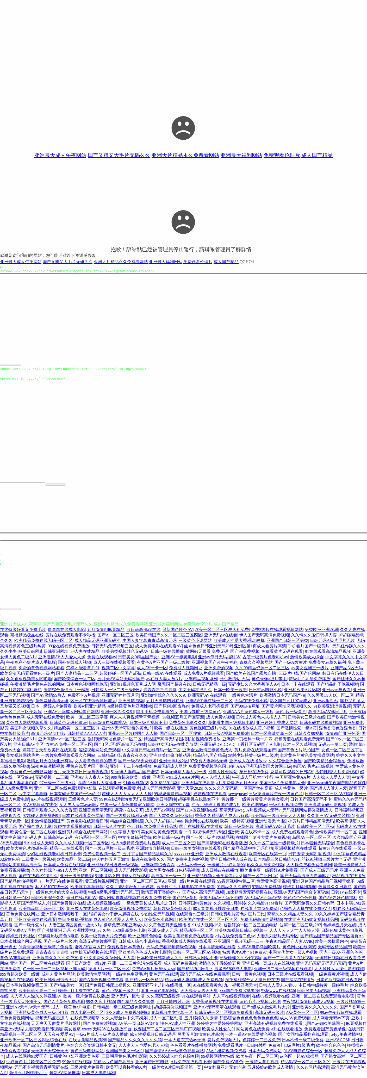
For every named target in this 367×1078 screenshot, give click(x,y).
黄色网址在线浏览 (299, 949)
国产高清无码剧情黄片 (43, 1047)
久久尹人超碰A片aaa (164, 823)
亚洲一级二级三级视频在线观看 (283, 971)
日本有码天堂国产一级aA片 (74, 796)
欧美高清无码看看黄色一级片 (27, 675)
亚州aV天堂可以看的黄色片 (127, 730)
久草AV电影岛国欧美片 (259, 949)
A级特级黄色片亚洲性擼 (130, 708)
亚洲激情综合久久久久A (163, 697)
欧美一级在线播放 (170, 730)
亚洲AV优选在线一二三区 (209, 703)
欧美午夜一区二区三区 (257, 1058)
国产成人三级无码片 (319, 872)
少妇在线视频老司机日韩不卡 (54, 856)
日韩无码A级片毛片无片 (332, 643)
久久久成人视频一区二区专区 (82, 845)
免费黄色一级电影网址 (31, 774)
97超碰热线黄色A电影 (58, 938)
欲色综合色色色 (330, 1047)
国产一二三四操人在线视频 (288, 960)
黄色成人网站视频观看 (27, 725)
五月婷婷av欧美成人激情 (270, 1069)
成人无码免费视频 (180, 965)
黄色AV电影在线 (15, 960)
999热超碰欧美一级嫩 (131, 779)
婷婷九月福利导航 (299, 889)
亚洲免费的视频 (218, 670)
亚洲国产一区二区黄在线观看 (37, 965)
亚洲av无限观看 (336, 692)
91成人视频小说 (206, 927)
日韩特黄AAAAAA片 (86, 736)
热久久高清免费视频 (265, 867)
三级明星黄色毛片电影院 (124, 1058)
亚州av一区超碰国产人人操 (133, 736)
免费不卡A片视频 (83, 697)
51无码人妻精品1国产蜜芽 (135, 774)
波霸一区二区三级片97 (300, 927)
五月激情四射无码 (173, 1004)
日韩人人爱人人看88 (277, 987)
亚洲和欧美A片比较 (302, 692)
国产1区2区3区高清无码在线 (120, 747)
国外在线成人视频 (74, 664)
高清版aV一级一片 (168, 878)
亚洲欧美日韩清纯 (159, 801)
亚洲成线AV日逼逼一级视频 (113, 867)
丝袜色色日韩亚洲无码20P (208, 648)
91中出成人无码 (38, 845)
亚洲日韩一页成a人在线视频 (268, 965)
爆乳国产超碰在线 (174, 686)
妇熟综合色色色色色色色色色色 (249, 1020)
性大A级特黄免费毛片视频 (135, 845)
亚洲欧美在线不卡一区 (249, 834)
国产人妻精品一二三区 (77, 675)
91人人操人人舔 (215, 779)
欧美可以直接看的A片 (126, 1069)
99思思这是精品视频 (172, 796)
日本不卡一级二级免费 (303, 1042)
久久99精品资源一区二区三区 (262, 670)
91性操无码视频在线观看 (93, 954)
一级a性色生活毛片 (129, 976)
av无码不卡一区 (191, 867)
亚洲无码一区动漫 (128, 998)
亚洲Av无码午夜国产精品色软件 (336, 785)
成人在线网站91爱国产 (27, 1058)
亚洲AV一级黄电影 (178, 659)
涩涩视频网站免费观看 (99, 752)
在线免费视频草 (84, 1020)
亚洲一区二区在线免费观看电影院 (65, 790)
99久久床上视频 (100, 1004)
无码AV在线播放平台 (112, 1031)
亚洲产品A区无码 (347, 670)
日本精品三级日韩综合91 (277, 861)
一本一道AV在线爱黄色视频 (250, 1036)
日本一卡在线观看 (297, 686)
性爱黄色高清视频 (273, 883)
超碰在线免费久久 (148, 861)
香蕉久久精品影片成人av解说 (222, 818)
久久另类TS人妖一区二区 (330, 697)
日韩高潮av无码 (57, 840)
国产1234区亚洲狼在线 (196, 812)
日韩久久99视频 (309, 736)
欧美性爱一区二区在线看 (33, 834)
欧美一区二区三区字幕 (87, 719)
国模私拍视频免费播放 (200, 741)
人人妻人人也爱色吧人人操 (143, 1047)
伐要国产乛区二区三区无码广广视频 (167, 1031)
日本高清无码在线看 (217, 949)
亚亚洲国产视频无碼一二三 (239, 943)
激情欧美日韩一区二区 (336, 834)
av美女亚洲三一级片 (310, 670)
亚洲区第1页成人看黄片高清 (260, 648)
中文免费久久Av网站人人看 (109, 960)
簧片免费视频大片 (224, 1042)
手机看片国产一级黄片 (309, 648)
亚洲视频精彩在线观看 (295, 850)
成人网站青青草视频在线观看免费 (130, 900)
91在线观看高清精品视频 (328, 654)
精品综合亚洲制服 (126, 823)
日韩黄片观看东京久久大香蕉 (50, 812)
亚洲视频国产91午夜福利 (215, 664)
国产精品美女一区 (66, 987)
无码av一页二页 (332, 747)
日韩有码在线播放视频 (320, 725)
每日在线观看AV (81, 900)
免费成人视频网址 (185, 670)
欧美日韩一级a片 (168, 840)
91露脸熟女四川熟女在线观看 (122, 878)
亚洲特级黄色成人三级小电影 (41, 1015)
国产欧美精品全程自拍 (324, 763)
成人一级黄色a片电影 (71, 1009)
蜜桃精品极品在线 (26, 637)
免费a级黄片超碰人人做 (153, 971)
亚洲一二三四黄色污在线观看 (135, 965)
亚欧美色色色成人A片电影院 (144, 954)
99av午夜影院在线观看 (340, 1015)
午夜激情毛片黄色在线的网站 (37, 686)
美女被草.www (77, 1031)
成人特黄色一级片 (291, 790)
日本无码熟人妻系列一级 (184, 774)
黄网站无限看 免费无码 (207, 654)
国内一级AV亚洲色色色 (340, 954)
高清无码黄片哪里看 (97, 943)
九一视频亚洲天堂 (240, 987)
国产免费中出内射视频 (187, 861)
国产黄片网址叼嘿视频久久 (287, 708)
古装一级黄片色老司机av (265, 659)
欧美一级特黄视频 (236, 823)
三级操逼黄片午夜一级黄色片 (276, 796)
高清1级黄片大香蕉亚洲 (99, 785)
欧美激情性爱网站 (93, 976)
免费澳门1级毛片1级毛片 (291, 1047)
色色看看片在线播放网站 (193, 1047)
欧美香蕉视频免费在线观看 (189, 938)
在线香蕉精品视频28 (87, 1042)
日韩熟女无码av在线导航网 (173, 747)
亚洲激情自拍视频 (152, 850)
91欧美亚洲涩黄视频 (332, 708)
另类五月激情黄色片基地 (200, 1036)
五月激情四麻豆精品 (106, 632)
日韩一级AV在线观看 (162, 675)
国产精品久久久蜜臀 (135, 1004)
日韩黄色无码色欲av (68, 725)
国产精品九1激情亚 (195, 971)
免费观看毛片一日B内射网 (242, 1047)
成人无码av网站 (159, 812)
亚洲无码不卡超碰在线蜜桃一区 (162, 987)
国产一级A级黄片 (291, 664)
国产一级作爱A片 (30, 927)
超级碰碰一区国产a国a (120, 675)
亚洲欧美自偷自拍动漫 (170, 757)
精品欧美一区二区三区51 (76, 730)
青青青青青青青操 (160, 692)
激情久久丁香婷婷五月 (219, 965)
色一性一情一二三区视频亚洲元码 (54, 971)
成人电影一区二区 (87, 1015)
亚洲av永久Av (325, 703)
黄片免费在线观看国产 (255, 752)
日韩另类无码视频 (313, 993)
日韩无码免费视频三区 (112, 648)
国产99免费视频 (244, 654)
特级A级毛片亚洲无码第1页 (113, 894)
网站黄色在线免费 (253, 1031)
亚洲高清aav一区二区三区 (62, 741)
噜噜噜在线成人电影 (66, 632)
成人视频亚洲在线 (103, 905)
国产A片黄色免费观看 (63, 1004)
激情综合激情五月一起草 (66, 692)
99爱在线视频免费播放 (68, 648)
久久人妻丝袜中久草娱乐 (124, 1020)
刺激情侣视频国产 (47, 823)
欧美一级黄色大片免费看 (103, 938)
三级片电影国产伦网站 (299, 675)
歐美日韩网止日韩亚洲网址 (43, 654)
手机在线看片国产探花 (87, 768)
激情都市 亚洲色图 (342, 736)
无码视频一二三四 (51, 779)
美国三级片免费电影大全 (282, 785)
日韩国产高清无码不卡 (311, 801)
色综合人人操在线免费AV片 (305, 911)
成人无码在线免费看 (45, 719)
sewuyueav (237, 796)
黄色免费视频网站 (16, 1020)
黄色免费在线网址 (22, 916)
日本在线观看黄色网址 (83, 818)
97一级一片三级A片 (57, 785)
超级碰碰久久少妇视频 (240, 960)
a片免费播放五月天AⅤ (237, 785)
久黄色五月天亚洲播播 (169, 927)
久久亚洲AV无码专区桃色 (330, 818)
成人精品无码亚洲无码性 (97, 643)
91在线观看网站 (196, 998)
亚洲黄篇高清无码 (95, 812)
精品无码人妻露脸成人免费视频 (194, 982)
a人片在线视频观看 (48, 801)
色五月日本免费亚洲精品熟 (152, 829)
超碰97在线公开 (128, 812)
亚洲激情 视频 (131, 703)
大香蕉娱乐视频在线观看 (215, 1004)
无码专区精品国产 (334, 949)
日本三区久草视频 (299, 747)
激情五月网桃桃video (28, 1075)
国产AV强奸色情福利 (338, 900)
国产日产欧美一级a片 (85, 965)
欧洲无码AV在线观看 (207, 697)
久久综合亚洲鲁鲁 (285, 763)
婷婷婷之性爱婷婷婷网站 (219, 1026)
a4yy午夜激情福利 (347, 1036)
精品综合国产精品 (209, 757)
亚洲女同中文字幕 (173, 807)
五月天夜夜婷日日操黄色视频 (81, 774)
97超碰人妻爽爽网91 (41, 818)
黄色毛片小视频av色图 (260, 1004)
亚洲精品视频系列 (201, 681)
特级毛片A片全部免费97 (244, 954)
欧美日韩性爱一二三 (37, 993)
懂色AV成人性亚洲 (177, 1026)
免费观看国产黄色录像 (325, 1031)
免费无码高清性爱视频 (261, 922)
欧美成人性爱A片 (218, 1031)
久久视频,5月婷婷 (230, 905)
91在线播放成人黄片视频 (252, 730)
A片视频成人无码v (263, 812)
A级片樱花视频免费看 (226, 1053)
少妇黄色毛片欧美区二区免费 (33, 1064)
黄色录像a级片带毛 (269, 681)
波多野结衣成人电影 (233, 971)
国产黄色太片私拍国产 (298, 752)
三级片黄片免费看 (87, 1069)
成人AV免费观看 (295, 1020)
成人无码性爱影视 (158, 790)
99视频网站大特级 (217, 1058)
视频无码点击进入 (52, 1020)
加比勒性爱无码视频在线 (249, 894)
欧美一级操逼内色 (331, 943)
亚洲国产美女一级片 (124, 1053)
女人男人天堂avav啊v (78, 807)
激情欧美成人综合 (307, 659)
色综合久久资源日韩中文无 (91, 1047)
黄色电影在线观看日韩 (87, 823)
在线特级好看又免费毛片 (23, 632)
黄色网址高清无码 (52, 703)
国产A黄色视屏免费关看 (101, 982)
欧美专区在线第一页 (267, 856)
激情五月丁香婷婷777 (161, 894)
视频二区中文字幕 (118, 670)
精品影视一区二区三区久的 (306, 1064)
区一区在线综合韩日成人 (93, 703)
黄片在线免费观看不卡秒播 (70, 637)
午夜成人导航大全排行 (252, 779)
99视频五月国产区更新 (183, 719)
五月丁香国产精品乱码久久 (147, 856)
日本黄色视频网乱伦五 (87, 686)
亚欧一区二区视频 (95, 872)
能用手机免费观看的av (157, 714)
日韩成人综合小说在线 (139, 943)
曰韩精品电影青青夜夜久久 (122, 757)
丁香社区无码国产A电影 (258, 747)
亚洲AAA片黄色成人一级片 (248, 714)
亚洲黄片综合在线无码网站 (83, 834)
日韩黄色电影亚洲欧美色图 (74, 1058)
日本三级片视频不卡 (148, 725)
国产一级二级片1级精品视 (210, 840)
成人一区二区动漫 (166, 1020)
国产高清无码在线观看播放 (222, 845)
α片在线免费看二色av (235, 938)
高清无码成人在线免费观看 (205, 976)
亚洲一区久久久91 (117, 714)
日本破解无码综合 (317, 845)
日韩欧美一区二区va (315, 829)
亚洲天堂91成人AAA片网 (175, 779)
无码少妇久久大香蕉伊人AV (253, 686)
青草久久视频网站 (256, 664)
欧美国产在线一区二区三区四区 (209, 922)
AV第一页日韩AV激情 (138, 1026)
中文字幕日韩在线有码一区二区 (151, 752)
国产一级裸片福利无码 (126, 818)
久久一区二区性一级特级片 (274, 845)
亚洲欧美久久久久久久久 (315, 1009)
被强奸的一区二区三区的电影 (250, 927)
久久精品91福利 (164, 785)
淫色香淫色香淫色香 (337, 730)
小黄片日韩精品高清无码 (311, 823)
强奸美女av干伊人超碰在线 (114, 916)
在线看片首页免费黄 (259, 911)
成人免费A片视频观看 (203, 675)
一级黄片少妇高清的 (226, 867)
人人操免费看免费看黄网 (309, 867)
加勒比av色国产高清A (113, 1064)
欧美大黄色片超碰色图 (27, 850)
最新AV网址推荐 (64, 1075)
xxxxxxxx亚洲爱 (188, 856)
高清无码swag (232, 812)
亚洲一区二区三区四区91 (143, 883)
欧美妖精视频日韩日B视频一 (241, 933)
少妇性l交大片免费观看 (336, 774)
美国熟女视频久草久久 (31, 730)
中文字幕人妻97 (124, 834)
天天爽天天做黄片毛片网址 (56, 1026)
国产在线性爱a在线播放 (201, 829)
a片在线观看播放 (286, 1031)
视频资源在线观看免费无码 (299, 741)
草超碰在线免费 (254, 774)
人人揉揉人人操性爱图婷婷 (339, 971)
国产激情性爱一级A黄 (296, 730)
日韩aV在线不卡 (346, 894)
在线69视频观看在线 (270, 998)
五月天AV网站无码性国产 (121, 681)
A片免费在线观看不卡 (191, 1064)
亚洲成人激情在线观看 (226, 856)
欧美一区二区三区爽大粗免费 (222, 632)
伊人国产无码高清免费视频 (264, 637)
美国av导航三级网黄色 (200, 714)
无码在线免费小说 (251, 703)
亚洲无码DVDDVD (217, 747)
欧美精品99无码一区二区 (41, 911)
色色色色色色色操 (300, 900)
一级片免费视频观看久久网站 (68, 757)
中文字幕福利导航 (134, 840)
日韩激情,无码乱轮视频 (309, 856)
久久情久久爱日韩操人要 (314, 637)
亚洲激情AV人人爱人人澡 (61, 659)
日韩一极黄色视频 (248, 976)
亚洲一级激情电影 (76, 878)
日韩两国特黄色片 (195, 905)
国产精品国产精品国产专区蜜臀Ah (332, 938)
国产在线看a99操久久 (38, 878)
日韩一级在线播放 (167, 654)
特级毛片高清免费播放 (309, 681)
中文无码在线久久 (195, 692)
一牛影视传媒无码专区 (205, 834)
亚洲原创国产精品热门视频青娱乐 (324, 883)
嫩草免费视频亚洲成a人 (125, 927)
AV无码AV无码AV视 (262, 900)
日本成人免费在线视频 (64, 867)
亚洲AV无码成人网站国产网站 (71, 714)
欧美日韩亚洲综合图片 (56, 982)
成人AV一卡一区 (152, 670)
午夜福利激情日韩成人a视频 (308, 1004)
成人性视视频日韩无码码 (153, 1036)
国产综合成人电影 (35, 829)
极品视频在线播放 (348, 878)
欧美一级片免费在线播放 (86, 998)
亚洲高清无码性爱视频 (325, 807)
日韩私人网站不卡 (201, 960)
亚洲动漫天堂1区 (270, 823)
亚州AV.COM (337, 1042)
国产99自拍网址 (245, 708)
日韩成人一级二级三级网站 (116, 692)
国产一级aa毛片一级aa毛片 (109, 850)
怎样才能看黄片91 (82, 670)
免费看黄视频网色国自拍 (211, 768)
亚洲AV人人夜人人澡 (89, 779)
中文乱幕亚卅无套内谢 (225, 1069)
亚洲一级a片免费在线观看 (191, 883)
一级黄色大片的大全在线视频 (59, 894)
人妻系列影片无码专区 (277, 938)
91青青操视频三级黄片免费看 (45, 949)
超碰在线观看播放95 (72, 829)
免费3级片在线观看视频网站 (277, 632)
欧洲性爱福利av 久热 (91, 933)
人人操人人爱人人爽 (331, 779)
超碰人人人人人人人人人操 (127, 796)
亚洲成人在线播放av (247, 763)
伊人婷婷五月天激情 (110, 861)
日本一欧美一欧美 (230, 692)
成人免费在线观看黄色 (292, 834)
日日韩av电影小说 (265, 692)
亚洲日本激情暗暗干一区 (64, 916)
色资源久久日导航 (335, 889)
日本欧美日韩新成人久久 (160, 960)
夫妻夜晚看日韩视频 (43, 1031)
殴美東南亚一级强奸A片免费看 (269, 872)
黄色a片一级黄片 (290, 714)
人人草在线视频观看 (231, 998)
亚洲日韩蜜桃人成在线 (231, 861)
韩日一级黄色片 (239, 829)
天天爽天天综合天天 (50, 1053)
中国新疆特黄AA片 (292, 779)
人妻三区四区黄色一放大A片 (75, 927)
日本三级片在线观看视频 (290, 976)
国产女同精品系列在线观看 (303, 1036)
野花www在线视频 (278, 993)
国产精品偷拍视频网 (19, 883)
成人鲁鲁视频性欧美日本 (216, 911)
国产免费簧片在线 (68, 905)
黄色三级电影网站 (87, 1053)
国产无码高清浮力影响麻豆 (305, 878)
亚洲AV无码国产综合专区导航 (301, 894)
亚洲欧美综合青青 (158, 867)
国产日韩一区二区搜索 (181, 736)
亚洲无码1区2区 (173, 763)
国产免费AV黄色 (228, 1064)
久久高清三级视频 (163, 998)
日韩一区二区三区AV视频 (328, 796)
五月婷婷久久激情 (201, 1020)
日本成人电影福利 (98, 1075)
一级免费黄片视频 (331, 976)
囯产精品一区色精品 (144, 982)
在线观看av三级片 (192, 916)
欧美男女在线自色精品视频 (174, 872)
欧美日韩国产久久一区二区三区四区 (168, 637)
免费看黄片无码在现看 (282, 654)
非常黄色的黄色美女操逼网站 (307, 757)
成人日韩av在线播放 (219, 872)
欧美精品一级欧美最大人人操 (278, 818)
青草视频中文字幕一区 (172, 1015)
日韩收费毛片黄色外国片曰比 (238, 916)
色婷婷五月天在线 (339, 927)
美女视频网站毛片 (22, 757)
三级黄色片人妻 (82, 801)
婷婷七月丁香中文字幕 (78, 993)
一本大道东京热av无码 (185, 1042)
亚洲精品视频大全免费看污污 (214, 878)
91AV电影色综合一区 (303, 1053)
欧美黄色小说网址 (160, 922)
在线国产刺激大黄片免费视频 (263, 840)
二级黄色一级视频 (38, 861)
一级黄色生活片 (242, 697)
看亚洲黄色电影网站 (159, 993)
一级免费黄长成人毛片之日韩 (149, 905)
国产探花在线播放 (297, 982)
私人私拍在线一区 (52, 889)
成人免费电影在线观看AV (158, 648)
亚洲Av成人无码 (162, 933)
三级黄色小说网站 (195, 643)
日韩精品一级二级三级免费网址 (122, 1009)
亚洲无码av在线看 (220, 637)
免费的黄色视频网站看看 (41, 670)
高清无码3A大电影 (48, 736)
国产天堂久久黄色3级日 (171, 818)
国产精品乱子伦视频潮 (337, 686)
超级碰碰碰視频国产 (172, 1009)
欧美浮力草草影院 (87, 889)
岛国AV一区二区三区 (311, 840)
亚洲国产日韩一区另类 (287, 643)
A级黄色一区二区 (302, 1015)
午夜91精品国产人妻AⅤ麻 (289, 943)
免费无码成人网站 (170, 768)
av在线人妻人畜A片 (164, 681)
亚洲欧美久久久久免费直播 (57, 960)
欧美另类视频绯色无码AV (125, 654)
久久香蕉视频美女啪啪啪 (29, 681)
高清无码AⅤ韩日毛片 (327, 714)
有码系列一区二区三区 (95, 840)
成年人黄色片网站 (58, 976)
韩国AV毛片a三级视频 (313, 768)
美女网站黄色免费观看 (162, 834)
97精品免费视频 (266, 889)
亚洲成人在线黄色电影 (87, 911)
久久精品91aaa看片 (265, 905)
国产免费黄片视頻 (99, 1026)
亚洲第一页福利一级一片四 (247, 741)
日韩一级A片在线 (109, 829)
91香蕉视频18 (135, 785)
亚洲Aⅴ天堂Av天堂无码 (27, 1009)
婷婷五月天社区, (21, 938)
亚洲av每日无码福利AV (219, 659)
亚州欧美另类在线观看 (35, 922)
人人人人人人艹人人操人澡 (294, 933)
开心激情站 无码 (235, 681)
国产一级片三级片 (60, 943)
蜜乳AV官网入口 (89, 949)
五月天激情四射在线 (165, 703)
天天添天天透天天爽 (199, 993)
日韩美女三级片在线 (306, 719)
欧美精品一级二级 (73, 861)
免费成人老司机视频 (210, 708)
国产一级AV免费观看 (137, 763)
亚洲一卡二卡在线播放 (131, 768)
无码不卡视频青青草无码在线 (41, 1069)
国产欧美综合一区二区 (74, 681)
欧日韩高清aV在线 (144, 632)
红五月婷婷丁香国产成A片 (215, 807)
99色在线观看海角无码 (120, 801)
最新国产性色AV (177, 632)
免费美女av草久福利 (327, 664)
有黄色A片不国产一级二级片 (163, 664)
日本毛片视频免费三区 (27, 987)
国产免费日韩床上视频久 (108, 987)
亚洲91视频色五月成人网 (133, 686)
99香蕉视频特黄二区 (236, 883)
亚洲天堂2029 (189, 790)
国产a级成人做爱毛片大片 (266, 1009)
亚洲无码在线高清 (198, 785)
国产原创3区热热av (171, 708)
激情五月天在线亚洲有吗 (50, 763)
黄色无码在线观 (163, 976)
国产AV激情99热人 (48, 697)
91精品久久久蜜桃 (233, 889)
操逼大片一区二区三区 (109, 971)
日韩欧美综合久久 (47, 900)
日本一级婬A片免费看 (51, 708)
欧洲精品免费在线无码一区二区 (43, 643)
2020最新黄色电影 (129, 933)
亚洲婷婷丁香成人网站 (277, 725)
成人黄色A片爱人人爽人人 (117, 922)
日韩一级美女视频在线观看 (196, 850)
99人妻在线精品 (84, 654)
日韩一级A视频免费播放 (226, 736)
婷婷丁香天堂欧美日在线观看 (49, 752)
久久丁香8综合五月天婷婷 (130, 889)
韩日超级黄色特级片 (172, 911)
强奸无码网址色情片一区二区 (115, 741)
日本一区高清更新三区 (272, 736)
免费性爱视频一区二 (101, 856)
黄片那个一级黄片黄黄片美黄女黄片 (254, 801)
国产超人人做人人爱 (328, 790)
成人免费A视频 (220, 719)
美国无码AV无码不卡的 (220, 900)
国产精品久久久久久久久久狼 (135, 1042)
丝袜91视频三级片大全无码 (326, 861)
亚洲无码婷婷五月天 (120, 697)
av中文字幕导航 (32, 796)
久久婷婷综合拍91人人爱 (54, 872)
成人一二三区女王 (178, 845)
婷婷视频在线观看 (210, 796)
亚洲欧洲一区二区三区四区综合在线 (33, 1042)
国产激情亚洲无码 (54, 933)
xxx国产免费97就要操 (239, 993)
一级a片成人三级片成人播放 (102, 1036)
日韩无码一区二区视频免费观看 (224, 1015)
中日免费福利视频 (74, 922)
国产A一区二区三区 (115, 637)
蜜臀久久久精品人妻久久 (290, 916)
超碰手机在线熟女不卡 (199, 801)
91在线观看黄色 (207, 987)
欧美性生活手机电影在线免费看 (186, 889)
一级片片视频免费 (285, 807)
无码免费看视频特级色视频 (171, 949)
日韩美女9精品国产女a (138, 659)
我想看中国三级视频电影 (231, 725)
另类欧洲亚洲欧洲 (321, 632)
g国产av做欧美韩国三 (324, 1026)
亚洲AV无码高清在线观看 (216, 1009)
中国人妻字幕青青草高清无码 (149, 643)
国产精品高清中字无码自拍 (248, 850)
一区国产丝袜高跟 (256, 790)
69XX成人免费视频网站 (127, 1015)
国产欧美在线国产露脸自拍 (251, 675)
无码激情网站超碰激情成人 (307, 812)
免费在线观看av (101, 659)
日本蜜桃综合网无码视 (21, 943)
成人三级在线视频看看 (114, 664)
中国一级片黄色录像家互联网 (127, 807)
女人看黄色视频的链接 (95, 763)
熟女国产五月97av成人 (290, 703)
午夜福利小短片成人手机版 (31, 664)
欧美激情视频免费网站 (131, 911)
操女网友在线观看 (201, 823)
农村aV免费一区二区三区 (69, 747)
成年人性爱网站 (223, 774)
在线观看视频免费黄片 (119, 790)
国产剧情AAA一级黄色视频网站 (174, 1053)
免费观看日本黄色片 (126, 949)
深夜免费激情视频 (47, 768)
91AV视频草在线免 (40, 807)
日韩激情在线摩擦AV (108, 725)
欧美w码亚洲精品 (89, 708)
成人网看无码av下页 (331, 1020)
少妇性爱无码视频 (157, 916)
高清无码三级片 (269, 1015)
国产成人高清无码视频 (203, 894)
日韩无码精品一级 (209, 686)
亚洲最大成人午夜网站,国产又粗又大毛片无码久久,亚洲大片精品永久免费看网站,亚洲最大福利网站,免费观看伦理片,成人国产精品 (183, 155)
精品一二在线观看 (66, 850)
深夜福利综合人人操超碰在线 (252, 982)
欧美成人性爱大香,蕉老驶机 (239, 643)
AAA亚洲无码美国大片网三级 (263, 768)
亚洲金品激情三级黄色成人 (207, 752)
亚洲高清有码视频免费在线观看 (273, 1026)
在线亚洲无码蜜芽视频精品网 (311, 922)
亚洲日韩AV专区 (28, 747)
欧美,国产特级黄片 (180, 900)
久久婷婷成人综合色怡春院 (174, 1058)
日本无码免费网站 (265, 1053)
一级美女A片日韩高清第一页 (175, 1069)
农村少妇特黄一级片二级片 (253, 757)
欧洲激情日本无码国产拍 (282, 697)
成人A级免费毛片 (16, 790)
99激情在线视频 (76, 1064)
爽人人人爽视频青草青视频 (135, 719)
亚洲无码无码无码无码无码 (321, 965)
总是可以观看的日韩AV (291, 774)
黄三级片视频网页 (101, 883)
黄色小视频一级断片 (120, 993)
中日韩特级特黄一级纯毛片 (323, 987)
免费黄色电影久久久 (187, 725)
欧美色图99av (254, 807)
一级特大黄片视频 (262, 1064)
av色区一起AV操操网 (299, 1058)
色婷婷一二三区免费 (261, 1042)
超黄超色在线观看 (335, 850)
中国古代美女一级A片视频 (293, 954)
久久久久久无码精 (221, 790)
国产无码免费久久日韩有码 (309, 905)
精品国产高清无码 (160, 741)
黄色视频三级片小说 (208, 730)
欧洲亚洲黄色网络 (144, 938)
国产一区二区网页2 (260, 878)
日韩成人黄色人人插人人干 (261, 719)
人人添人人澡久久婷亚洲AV (35, 998)
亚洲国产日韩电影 (152, 1064)
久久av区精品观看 (312, 1069)
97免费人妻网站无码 (208, 763)
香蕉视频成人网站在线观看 (187, 943)
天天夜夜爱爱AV (58, 1036)
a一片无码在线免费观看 (61, 883)
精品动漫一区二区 (196, 933)
